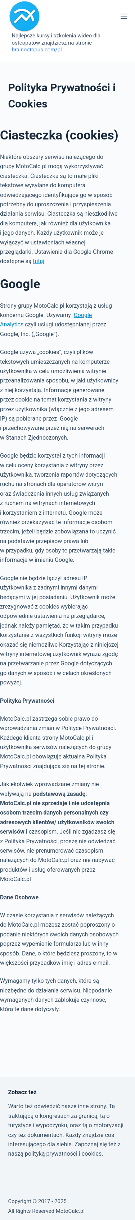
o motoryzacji (106, 1125)
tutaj (38, 261)
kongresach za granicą (68, 1116)
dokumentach (45, 1135)
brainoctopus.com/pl (37, 49)
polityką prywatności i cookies (63, 1153)
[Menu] (124, 16)
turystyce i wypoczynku (37, 1125)
